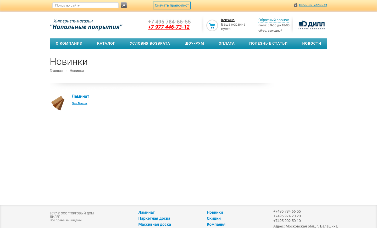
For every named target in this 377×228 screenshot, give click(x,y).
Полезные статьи (268, 44)
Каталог (106, 44)
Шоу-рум (194, 44)
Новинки (77, 71)
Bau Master (79, 103)
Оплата (227, 44)
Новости (311, 44)
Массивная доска (154, 224)
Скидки (214, 218)
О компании (69, 44)
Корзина (228, 20)
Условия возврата (150, 44)
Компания (216, 224)
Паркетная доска (154, 218)
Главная (56, 71)
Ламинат (80, 96)
